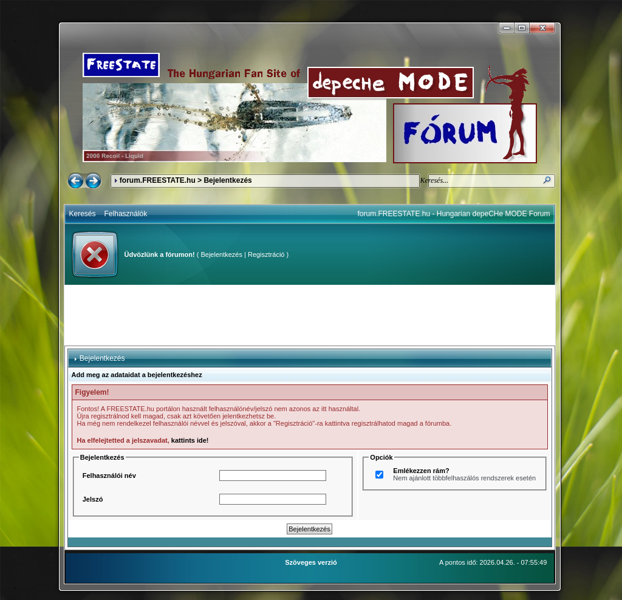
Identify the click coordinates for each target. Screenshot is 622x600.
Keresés (82, 214)
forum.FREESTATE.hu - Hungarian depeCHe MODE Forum (454, 214)
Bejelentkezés (221, 254)
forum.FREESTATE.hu (158, 180)
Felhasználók (126, 214)
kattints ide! (190, 440)
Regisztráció (266, 254)
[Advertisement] (310, 315)
